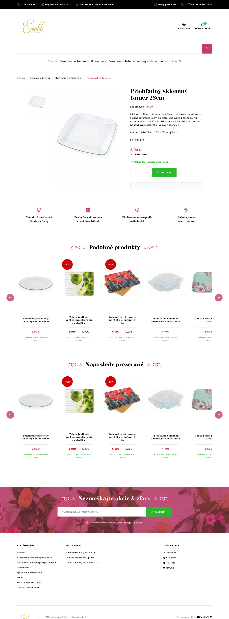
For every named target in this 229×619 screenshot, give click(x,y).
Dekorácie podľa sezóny (74, 51)
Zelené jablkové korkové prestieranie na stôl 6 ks (78, 310)
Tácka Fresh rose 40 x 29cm (209, 310)
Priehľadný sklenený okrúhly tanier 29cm (36, 310)
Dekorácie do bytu (119, 51)
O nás (20, 568)
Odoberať (159, 502)
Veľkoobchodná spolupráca (80, 548)
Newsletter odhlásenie (28, 577)
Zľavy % (176, 51)
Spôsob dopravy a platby (29, 562)
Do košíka (166, 163)
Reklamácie (23, 558)
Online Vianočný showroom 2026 (82, 553)
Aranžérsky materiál (145, 51)
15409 (149, 97)
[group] (38, 292)
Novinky (52, 51)
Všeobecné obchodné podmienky (34, 548)
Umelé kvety (98, 51)
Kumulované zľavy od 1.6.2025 (80, 543)
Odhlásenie (138, 513)
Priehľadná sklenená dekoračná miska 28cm (165, 310)
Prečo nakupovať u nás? (29, 572)
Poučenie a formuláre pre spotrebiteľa (36, 553)
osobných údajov (123, 513)
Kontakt (21, 543)
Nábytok (165, 51)
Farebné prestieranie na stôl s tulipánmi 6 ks (122, 310)
